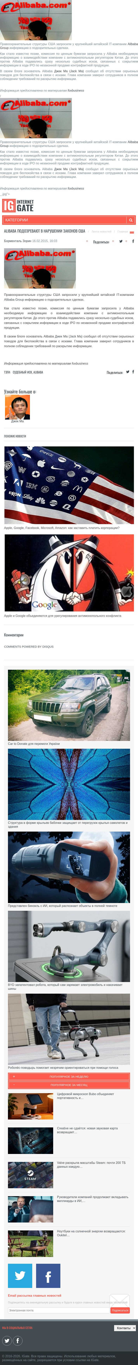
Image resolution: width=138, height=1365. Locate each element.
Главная (123, 231)
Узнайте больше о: (20, 391)
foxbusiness (76, 90)
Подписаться (120, 1310)
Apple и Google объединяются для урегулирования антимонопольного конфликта (62, 615)
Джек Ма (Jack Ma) (69, 71)
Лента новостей (102, 231)
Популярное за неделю (69, 1076)
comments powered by (29, 646)
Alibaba (38, 372)
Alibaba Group (14, 299)
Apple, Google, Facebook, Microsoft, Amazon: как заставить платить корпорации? (62, 528)
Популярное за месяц (69, 1085)
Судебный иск (22, 372)
